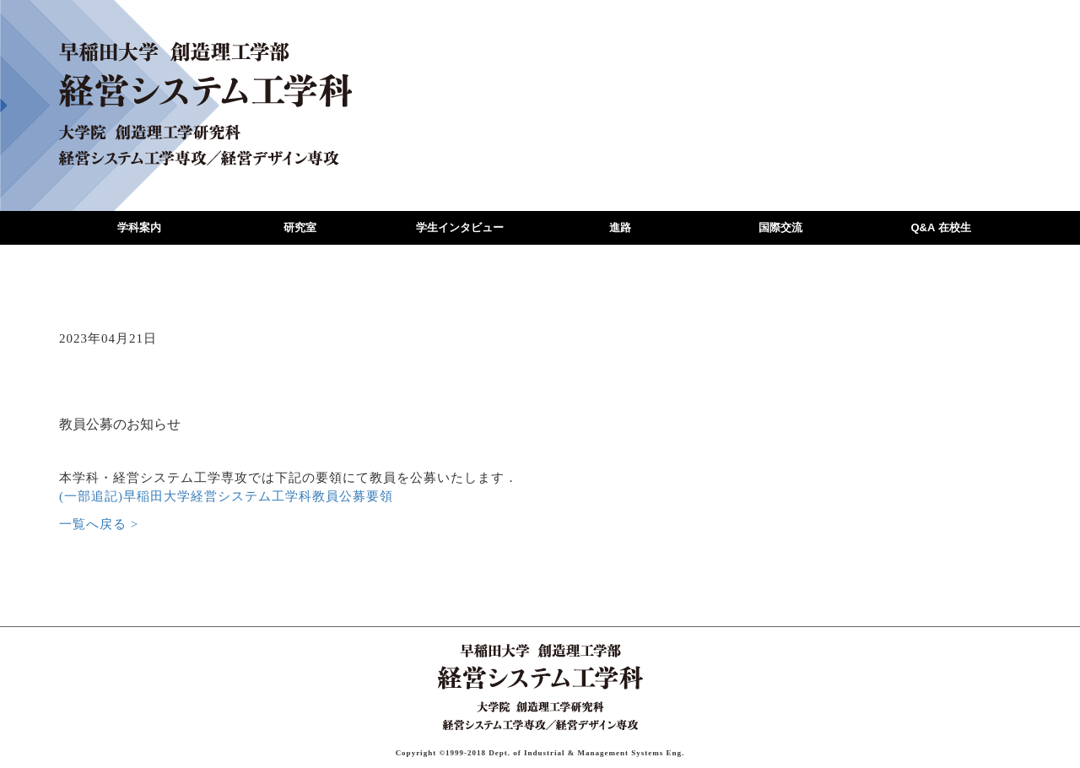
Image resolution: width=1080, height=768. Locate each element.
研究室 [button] (300, 227)
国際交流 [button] (780, 227)
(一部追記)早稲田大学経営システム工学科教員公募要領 (226, 496)
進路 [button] (620, 227)
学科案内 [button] (139, 227)
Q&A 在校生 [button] (940, 227)
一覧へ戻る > (98, 524)
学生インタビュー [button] (460, 227)
